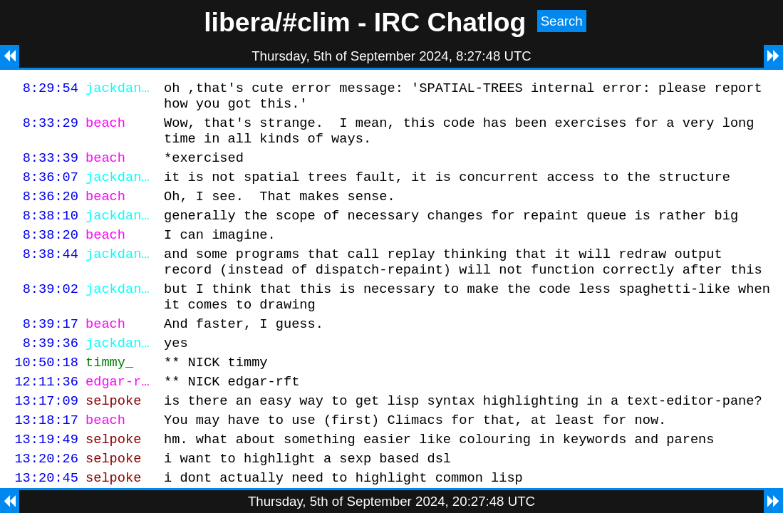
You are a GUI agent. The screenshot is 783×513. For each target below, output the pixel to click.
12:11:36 (46, 417)
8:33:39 (50, 168)
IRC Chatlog (450, 22)
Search (562, 21)
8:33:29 (50, 129)
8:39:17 (50, 353)
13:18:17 (46, 460)
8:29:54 (50, 89)
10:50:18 (46, 396)
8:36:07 (50, 189)
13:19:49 (46, 481)
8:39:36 (50, 374)
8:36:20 (50, 210)
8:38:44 (50, 275)
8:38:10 (50, 232)
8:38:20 (50, 253)
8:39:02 (50, 314)
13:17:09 (46, 438)
